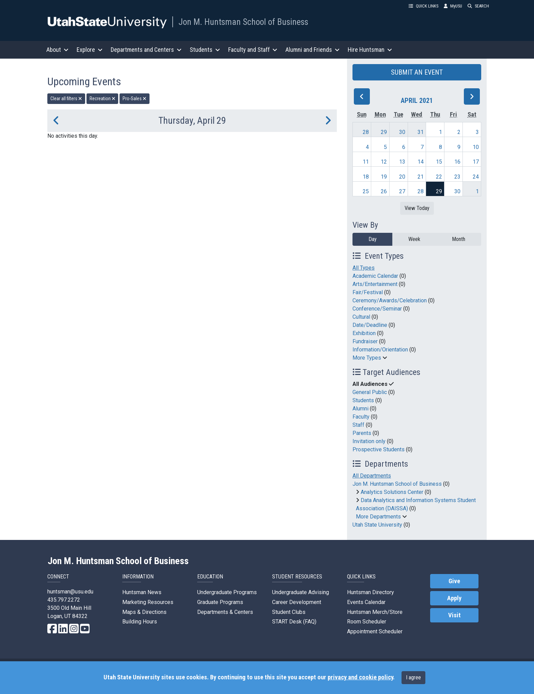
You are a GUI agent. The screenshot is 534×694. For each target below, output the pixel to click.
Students (363, 400)
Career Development (296, 602)
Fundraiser (365, 341)
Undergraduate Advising (300, 592)
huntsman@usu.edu (70, 591)
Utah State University (377, 525)
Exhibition (364, 333)
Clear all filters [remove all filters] (66, 98)
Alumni (360, 408)
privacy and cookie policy (360, 677)
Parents (361, 433)
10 (476, 147)
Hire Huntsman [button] (370, 49)
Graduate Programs (220, 602)
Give (454, 581)
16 (457, 162)
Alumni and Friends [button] (312, 49)
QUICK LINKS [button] (423, 6)
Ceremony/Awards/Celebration (389, 300)
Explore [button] (90, 49)
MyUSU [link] (453, 6)
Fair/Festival (367, 292)
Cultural (361, 317)
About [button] (57, 49)
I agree (413, 677)
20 (402, 177)
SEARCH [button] (478, 6)
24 (476, 177)
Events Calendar (366, 602)
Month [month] (458, 239)
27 (402, 191)
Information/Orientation (380, 349)
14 (421, 162)
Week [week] (414, 239)
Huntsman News (141, 592)
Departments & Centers (225, 612)
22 (439, 177)
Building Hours (139, 621)
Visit (454, 615)
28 (366, 132)
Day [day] (372, 239)
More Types (366, 357)
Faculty (361, 416)
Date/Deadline (369, 325)
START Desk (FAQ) (294, 621)
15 (439, 162)
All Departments (371, 475)
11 (366, 162)
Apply (454, 598)
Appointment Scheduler (375, 631)
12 (384, 162)
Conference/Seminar (377, 308)
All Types (363, 268)
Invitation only (369, 441)
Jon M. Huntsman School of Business (243, 22)
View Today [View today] (417, 208)
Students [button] (205, 49)
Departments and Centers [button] (146, 49)
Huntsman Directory (370, 592)
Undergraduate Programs (227, 592)
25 (366, 191)
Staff (358, 425)
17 (476, 162)
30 (402, 132)
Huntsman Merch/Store (375, 612)
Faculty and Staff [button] (252, 49)
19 (384, 177)
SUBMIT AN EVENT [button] (417, 72)
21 (421, 177)
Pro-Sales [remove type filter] (134, 98)
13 (402, 162)
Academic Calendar (375, 276)
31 (421, 132)
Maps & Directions (144, 612)
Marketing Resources (147, 602)
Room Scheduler (366, 621)
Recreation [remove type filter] (102, 98)
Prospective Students (378, 449)
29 (384, 132)
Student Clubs (288, 612)
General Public (369, 392)
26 (384, 191)
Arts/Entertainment (374, 284)
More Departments (378, 516)
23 (457, 177)
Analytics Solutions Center (392, 492)
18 (366, 177)
